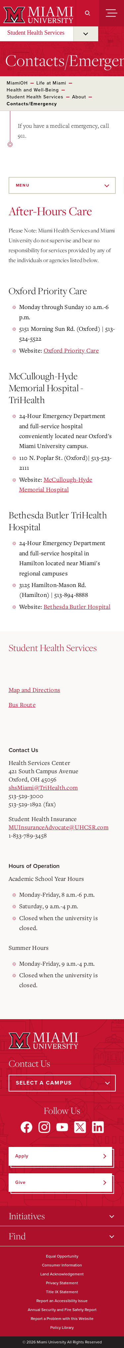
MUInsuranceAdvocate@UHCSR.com (58, 827)
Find (17, 1236)
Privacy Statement (62, 1283)
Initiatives (27, 1216)
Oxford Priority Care (71, 350)
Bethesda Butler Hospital (77, 606)
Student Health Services (35, 32)
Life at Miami (51, 83)
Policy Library (62, 1327)
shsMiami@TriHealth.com (43, 787)
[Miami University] (37, 14)
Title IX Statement (62, 1292)
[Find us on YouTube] (62, 1127)
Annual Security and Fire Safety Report (62, 1309)
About (79, 97)
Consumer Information (62, 1265)
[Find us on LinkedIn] (97, 1127)
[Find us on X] (80, 1127)
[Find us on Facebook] (26, 1127)
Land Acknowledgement (62, 1274)
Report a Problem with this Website (62, 1318)
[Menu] (111, 13)
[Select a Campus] (62, 1083)
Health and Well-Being (33, 90)
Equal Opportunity (62, 1256)
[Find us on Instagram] (44, 1127)
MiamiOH (17, 83)
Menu (23, 185)
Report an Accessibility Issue (62, 1300)
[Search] (87, 13)
